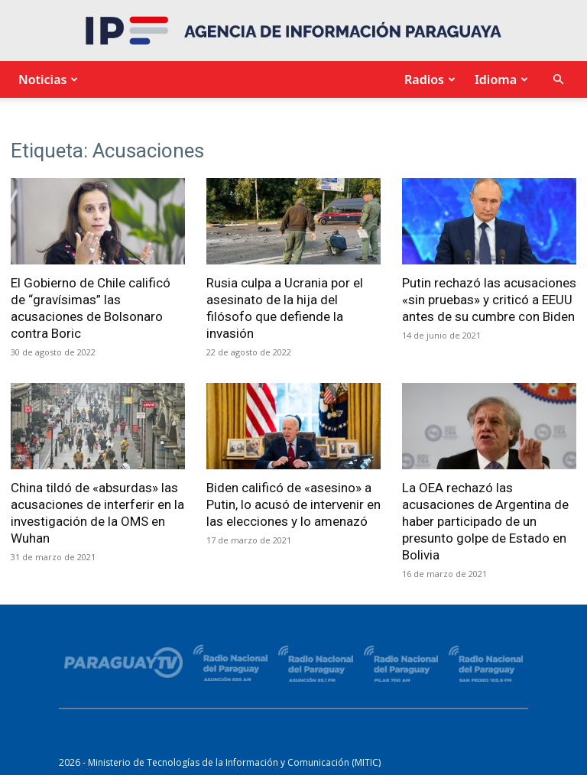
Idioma (499, 79)
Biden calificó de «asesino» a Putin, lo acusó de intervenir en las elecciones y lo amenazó (293, 504)
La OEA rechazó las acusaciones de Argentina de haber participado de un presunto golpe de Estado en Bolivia (485, 521)
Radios (428, 79)
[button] (558, 80)
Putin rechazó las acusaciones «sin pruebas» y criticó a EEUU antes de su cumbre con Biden (489, 299)
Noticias (46, 79)
